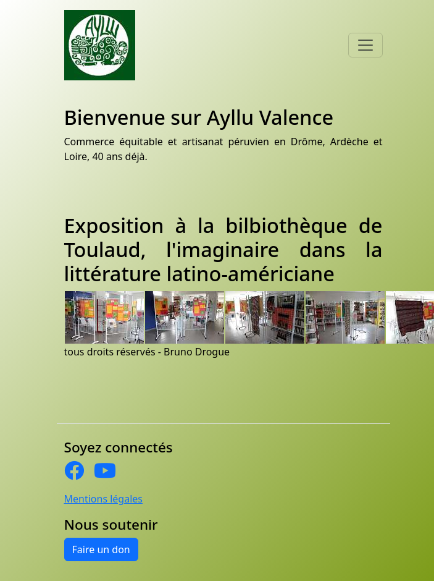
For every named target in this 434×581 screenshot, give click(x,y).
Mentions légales (103, 499)
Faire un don (101, 549)
